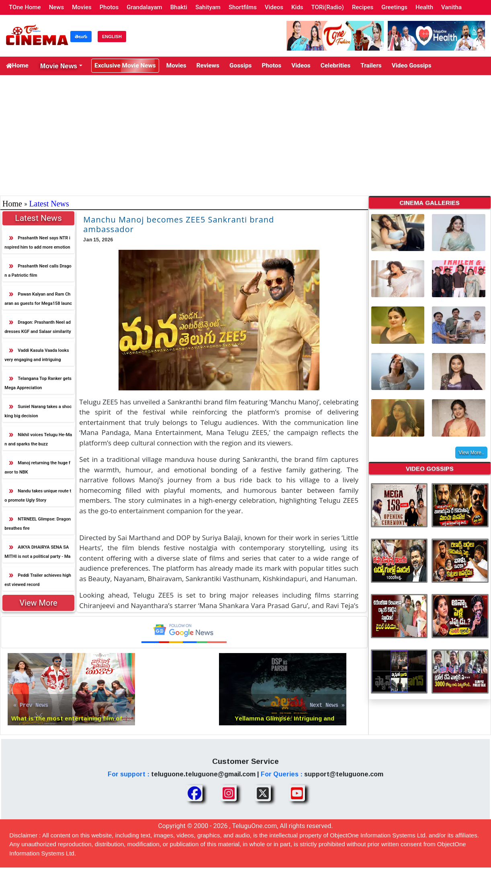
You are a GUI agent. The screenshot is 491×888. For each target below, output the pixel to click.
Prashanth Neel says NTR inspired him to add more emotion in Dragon (37, 245)
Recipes (362, 7)
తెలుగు (81, 36)
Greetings (394, 7)
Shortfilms (243, 7)
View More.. (471, 453)
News (56, 7)
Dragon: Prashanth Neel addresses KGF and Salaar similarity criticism (37, 329)
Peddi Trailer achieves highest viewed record (37, 580)
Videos (274, 7)
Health (424, 7)
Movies (82, 7)
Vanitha (451, 7)
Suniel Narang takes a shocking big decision (38, 411)
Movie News (55, 66)
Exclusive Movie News (117, 66)
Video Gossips (376, 66)
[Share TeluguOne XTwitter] (263, 794)
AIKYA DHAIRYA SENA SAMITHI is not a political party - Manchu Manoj (37, 554)
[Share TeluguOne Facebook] (194, 794)
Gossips (221, 66)
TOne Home (25, 7)
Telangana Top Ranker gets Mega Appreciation (38, 383)
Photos (109, 7)
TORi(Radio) (327, 7)
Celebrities (307, 66)
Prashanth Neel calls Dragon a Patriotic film (37, 271)
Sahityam (208, 7)
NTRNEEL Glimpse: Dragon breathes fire (37, 524)
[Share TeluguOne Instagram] (229, 794)
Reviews (192, 66)
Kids (297, 7)
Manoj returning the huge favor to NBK (37, 468)
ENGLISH (112, 36)
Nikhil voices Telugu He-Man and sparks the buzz (38, 440)
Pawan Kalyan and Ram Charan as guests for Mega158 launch (38, 301)
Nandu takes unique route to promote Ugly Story (37, 496)
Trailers (339, 66)
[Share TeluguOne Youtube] (297, 794)
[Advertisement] (245, 136)
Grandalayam (144, 7)
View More (38, 603)
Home (15, 66)
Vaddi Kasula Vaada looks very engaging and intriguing (36, 355)
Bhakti (179, 7)
